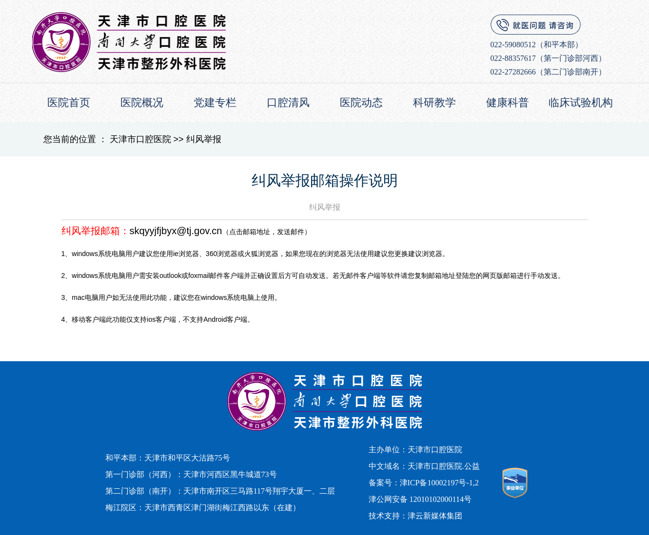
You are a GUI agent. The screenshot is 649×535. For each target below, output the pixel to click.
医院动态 (361, 102)
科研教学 (434, 102)
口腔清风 (288, 102)
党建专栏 (215, 102)
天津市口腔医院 (140, 139)
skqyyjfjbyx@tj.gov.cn (176, 230)
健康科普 (507, 102)
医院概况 (141, 102)
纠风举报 (203, 139)
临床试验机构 (581, 102)
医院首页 (68, 102)
